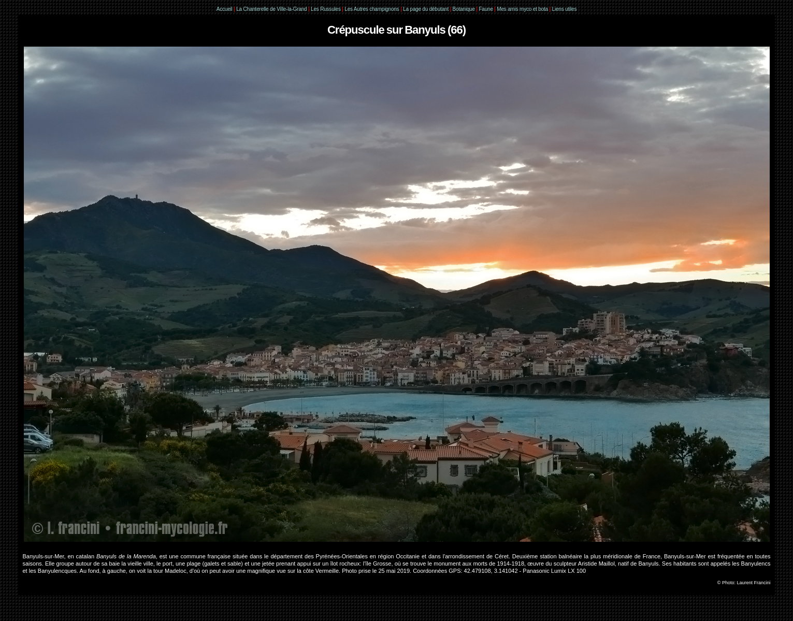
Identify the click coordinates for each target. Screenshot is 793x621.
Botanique (464, 9)
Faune (486, 9)
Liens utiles (564, 9)
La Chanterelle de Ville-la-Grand (272, 9)
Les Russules (326, 9)
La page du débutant (426, 9)
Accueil (225, 9)
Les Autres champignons (371, 9)
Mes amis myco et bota (522, 9)
